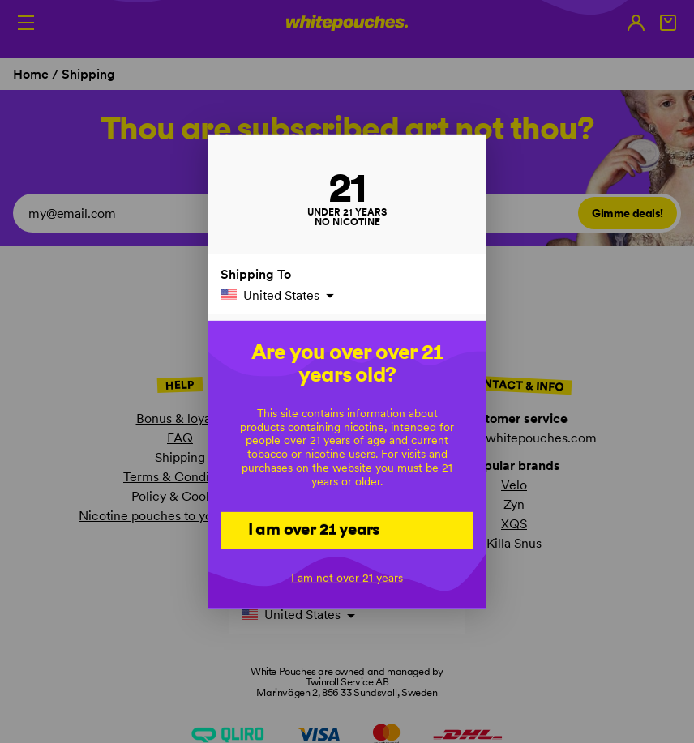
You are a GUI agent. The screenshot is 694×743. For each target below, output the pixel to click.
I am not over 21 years (347, 577)
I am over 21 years (314, 529)
